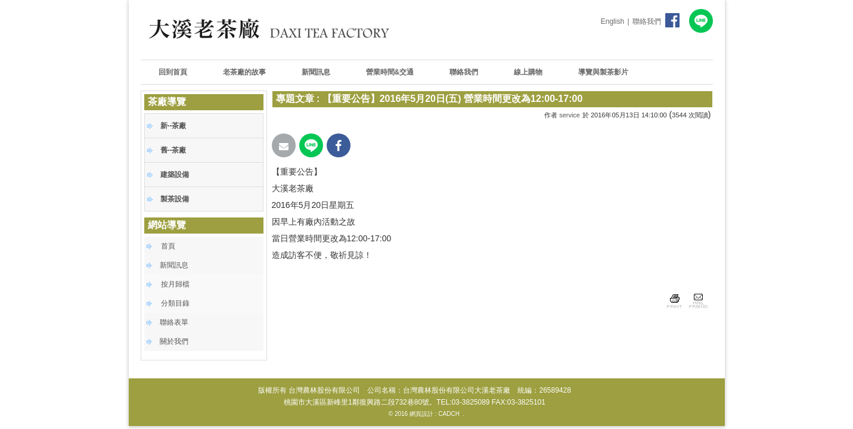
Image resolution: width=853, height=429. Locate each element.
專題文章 (295, 99)
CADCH (449, 414)
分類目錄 (175, 303)
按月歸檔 (175, 284)
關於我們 (174, 341)
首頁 (168, 246)
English (612, 21)
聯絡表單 (174, 322)
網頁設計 (421, 414)
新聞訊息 (174, 265)
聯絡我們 (646, 21)
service (569, 115)
